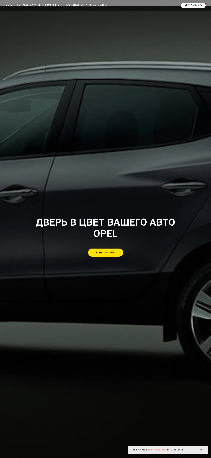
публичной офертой (157, 450)
